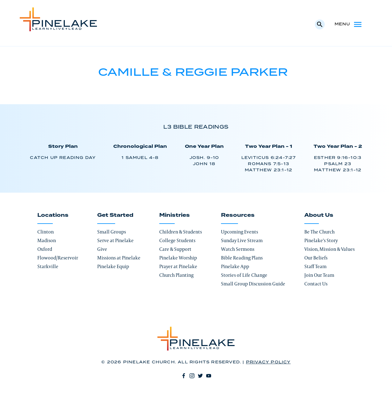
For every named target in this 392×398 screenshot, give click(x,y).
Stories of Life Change (244, 275)
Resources (238, 215)
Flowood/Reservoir (57, 258)
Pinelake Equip (113, 266)
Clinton (45, 232)
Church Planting (176, 275)
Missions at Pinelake (118, 258)
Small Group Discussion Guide (253, 283)
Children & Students (180, 232)
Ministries (174, 215)
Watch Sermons (237, 249)
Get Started (115, 215)
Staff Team (315, 266)
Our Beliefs (315, 258)
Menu (349, 24)
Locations (53, 215)
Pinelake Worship (178, 258)
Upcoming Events (239, 232)
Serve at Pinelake (115, 240)
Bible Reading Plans (242, 258)
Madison (46, 240)
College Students (177, 240)
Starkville (47, 266)
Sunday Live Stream (242, 240)
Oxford (44, 249)
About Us (318, 215)
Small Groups (111, 232)
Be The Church (319, 232)
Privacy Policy (268, 362)
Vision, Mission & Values (329, 249)
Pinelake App (235, 266)
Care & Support (175, 249)
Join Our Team (319, 275)
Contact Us (315, 283)
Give (102, 249)
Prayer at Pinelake (178, 266)
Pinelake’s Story (321, 240)
